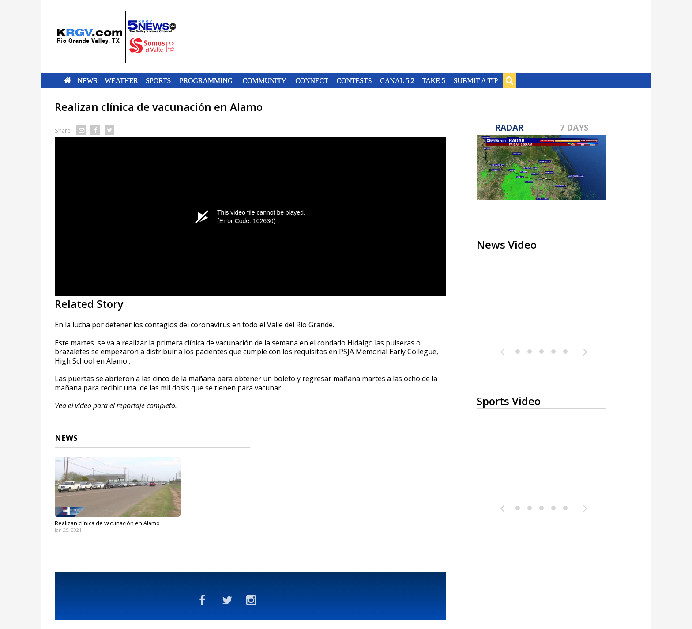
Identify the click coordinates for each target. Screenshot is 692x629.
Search (509, 80)
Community (264, 80)
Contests (354, 80)
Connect (311, 80)
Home (67, 80)
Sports (158, 80)
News (87, 80)
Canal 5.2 (397, 80)
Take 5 (433, 80)
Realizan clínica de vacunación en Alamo (107, 523)
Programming (206, 80)
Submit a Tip (475, 80)
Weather (121, 80)
